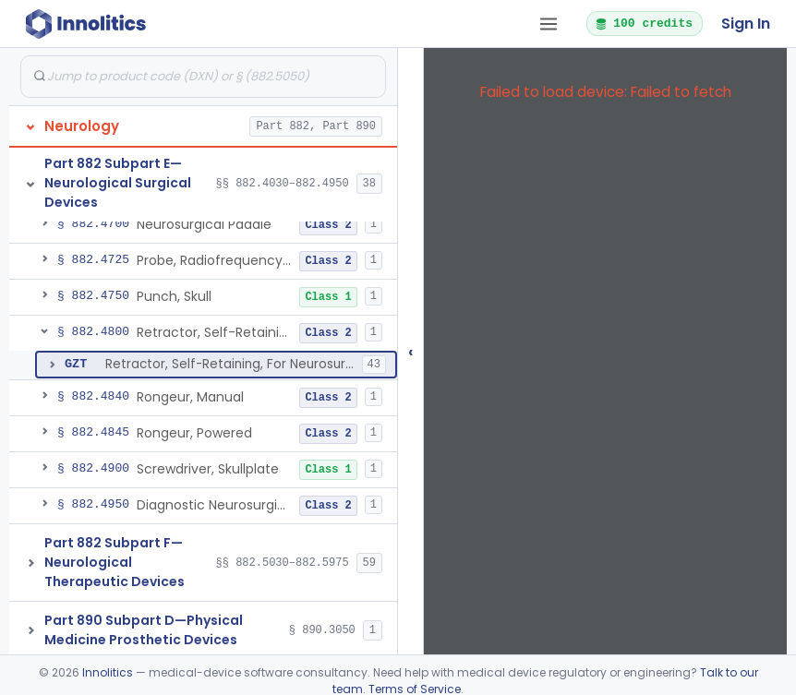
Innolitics (107, 672)
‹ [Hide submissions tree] (411, 351)
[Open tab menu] (548, 24)
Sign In (745, 23)
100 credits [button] (644, 23)
